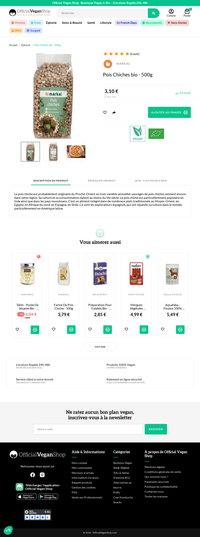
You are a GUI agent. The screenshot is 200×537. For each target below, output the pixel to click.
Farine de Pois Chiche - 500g (64, 306)
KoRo (116, 492)
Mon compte (79, 462)
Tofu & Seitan (121, 472)
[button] (8, 530)
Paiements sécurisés (157, 481)
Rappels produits (82, 482)
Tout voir (100, 347)
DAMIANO (27, 294)
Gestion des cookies (84, 487)
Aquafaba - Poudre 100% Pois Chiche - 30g (172, 306)
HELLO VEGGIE (172, 294)
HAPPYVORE (136, 294)
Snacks (117, 502)
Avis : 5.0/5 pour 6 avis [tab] (151, 180)
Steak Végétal (121, 467)
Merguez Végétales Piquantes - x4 (136, 306)
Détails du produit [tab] (102, 180)
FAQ (74, 492)
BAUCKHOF (100, 294)
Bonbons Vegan (122, 462)
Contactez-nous (154, 491)
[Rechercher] (102, 13)
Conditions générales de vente (163, 471)
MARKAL (116, 63)
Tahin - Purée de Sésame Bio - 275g (27, 306)
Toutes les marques (156, 496)
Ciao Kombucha (123, 497)
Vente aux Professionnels (87, 497)
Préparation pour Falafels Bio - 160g (100, 306)
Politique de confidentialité (161, 486)
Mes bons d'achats (83, 472)
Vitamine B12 (121, 477)
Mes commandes (82, 467)
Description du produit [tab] (50, 180)
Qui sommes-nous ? (156, 476)
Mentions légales (155, 467)
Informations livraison (85, 477)
